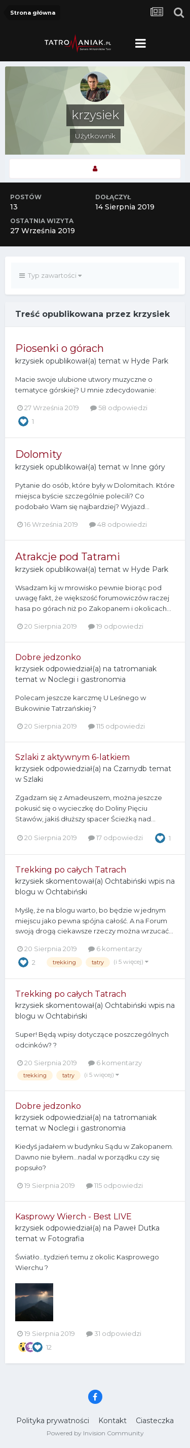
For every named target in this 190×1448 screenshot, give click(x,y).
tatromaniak (135, 668)
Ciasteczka (155, 1420)
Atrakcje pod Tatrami (67, 557)
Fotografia (66, 1238)
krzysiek (29, 361)
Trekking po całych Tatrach (70, 870)
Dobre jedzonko (48, 657)
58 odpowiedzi (118, 408)
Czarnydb (130, 768)
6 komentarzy (115, 949)
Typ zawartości (50, 275)
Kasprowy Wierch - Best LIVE (73, 1216)
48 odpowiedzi (118, 524)
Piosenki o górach (59, 348)
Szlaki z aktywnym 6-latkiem (72, 757)
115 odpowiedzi (116, 726)
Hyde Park (149, 361)
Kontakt (112, 1420)
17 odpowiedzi (115, 838)
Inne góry (148, 467)
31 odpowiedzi (113, 1333)
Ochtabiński (125, 881)
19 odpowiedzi (115, 626)
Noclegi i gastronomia (87, 679)
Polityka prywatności (52, 1420)
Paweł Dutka (136, 1228)
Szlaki (33, 779)
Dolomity (38, 454)
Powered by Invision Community (95, 1433)
